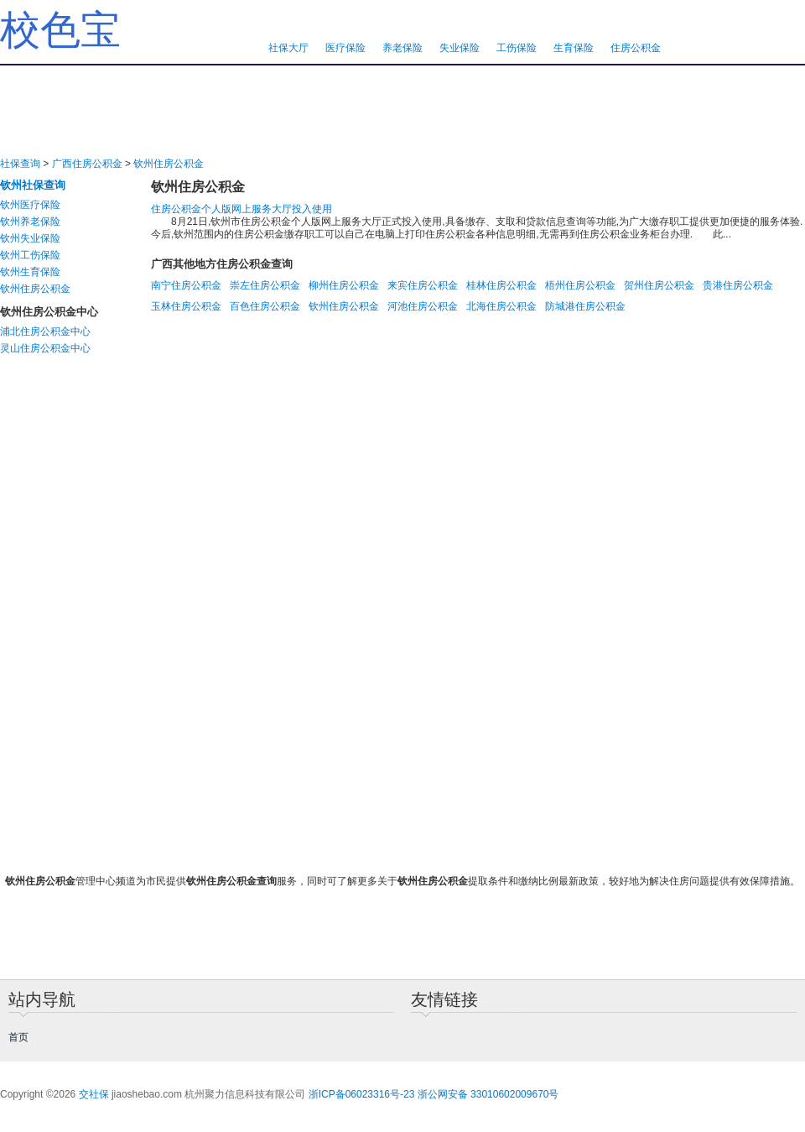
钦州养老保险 (30, 221)
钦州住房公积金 (168, 164)
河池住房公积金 (422, 306)
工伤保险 (516, 48)
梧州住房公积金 (580, 285)
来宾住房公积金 (422, 285)
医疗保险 (345, 48)
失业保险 (459, 48)
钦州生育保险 (30, 272)
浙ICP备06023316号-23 (362, 1094)
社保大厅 (288, 48)
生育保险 (573, 48)
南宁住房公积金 (186, 285)
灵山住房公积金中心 (45, 348)
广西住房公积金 (87, 164)
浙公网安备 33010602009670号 (488, 1094)
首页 (18, 1037)
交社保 (94, 1094)
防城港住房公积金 (585, 306)
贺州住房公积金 (659, 285)
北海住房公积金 (501, 306)
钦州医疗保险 (30, 205)
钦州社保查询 (32, 185)
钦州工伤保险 (30, 255)
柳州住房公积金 (344, 285)
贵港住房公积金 (738, 285)
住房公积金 (635, 48)
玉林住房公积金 (186, 306)
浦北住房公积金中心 (45, 331)
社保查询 (20, 164)
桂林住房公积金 (501, 285)
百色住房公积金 (265, 306)
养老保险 (402, 48)
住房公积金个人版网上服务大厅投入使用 (241, 209)
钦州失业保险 (30, 238)
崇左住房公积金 (265, 285)
